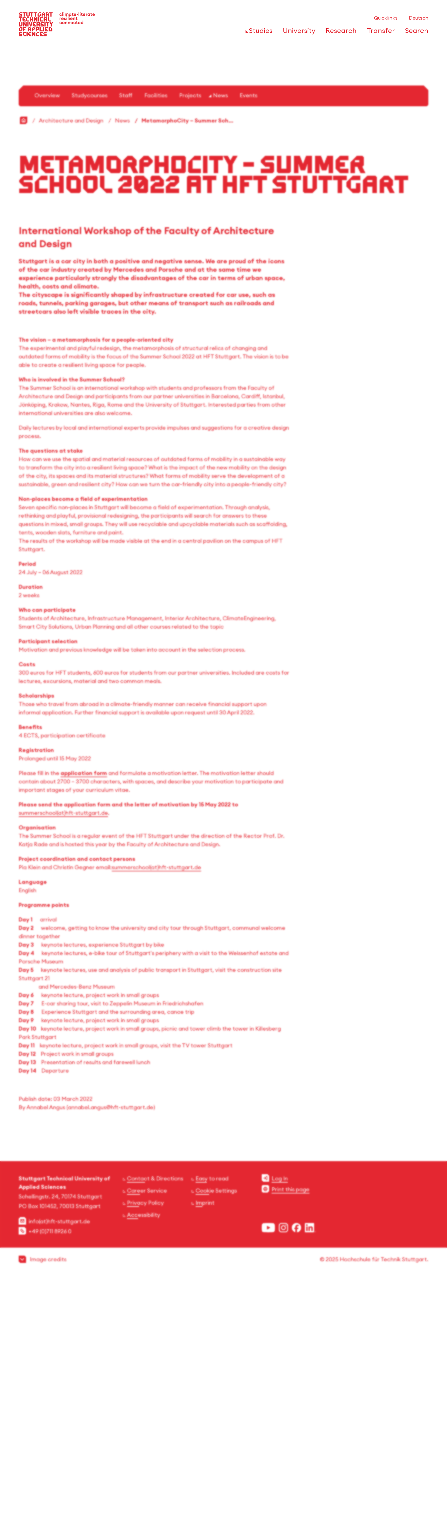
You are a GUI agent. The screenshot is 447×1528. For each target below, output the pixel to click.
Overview (47, 343)
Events (248, 343)
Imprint (205, 1450)
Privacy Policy (145, 1450)
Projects (190, 343)
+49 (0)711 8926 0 (50, 1479)
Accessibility (143, 1462)
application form (84, 1020)
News (220, 343)
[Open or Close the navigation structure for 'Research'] (339, 32)
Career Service (147, 1438)
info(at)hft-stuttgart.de (59, 1469)
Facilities (155, 343)
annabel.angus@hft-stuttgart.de (110, 1355)
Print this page (290, 1437)
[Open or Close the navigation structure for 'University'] (297, 32)
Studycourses (89, 343)
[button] (223, 1507)
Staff (126, 343)
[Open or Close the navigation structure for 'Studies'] (259, 32)
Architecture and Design (71, 368)
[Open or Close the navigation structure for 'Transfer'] (379, 32)
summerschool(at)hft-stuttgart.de (63, 1060)
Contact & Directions (155, 1426)
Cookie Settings (216, 1438)
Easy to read (212, 1426)
